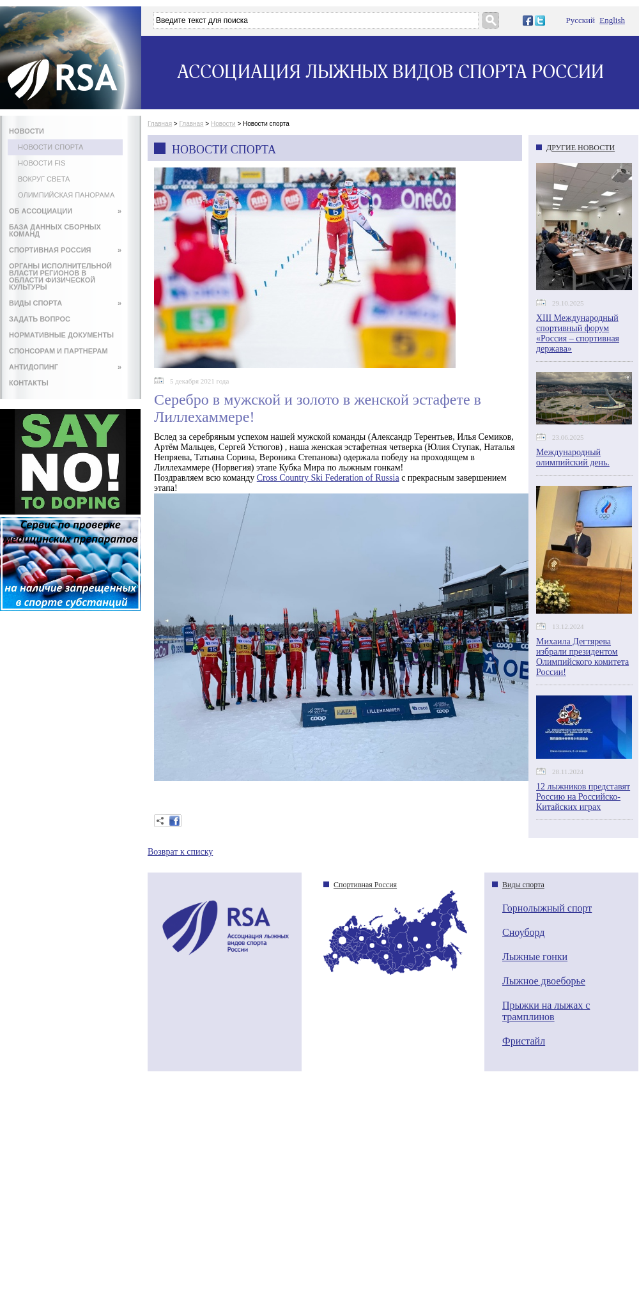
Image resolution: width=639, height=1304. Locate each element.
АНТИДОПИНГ (65, 367)
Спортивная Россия (365, 884)
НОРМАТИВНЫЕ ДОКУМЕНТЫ (61, 335)
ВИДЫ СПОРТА (65, 303)
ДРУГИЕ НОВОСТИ (580, 147)
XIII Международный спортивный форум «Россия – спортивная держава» (577, 333)
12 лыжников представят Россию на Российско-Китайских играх (583, 797)
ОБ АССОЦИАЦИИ (65, 211)
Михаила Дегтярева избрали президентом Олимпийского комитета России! (582, 657)
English (612, 20)
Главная (160, 123)
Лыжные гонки (534, 956)
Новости (223, 123)
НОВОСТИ (26, 131)
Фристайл (523, 1041)
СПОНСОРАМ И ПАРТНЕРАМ (58, 351)
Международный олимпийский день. (573, 457)
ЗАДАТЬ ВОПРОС (39, 319)
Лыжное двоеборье (543, 980)
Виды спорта (523, 884)
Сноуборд (523, 932)
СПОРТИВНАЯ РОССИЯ (65, 250)
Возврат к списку (180, 852)
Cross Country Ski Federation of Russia (328, 478)
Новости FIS (41, 163)
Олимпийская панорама (66, 195)
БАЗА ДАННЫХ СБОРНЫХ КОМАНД (55, 230)
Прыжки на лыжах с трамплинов (546, 1011)
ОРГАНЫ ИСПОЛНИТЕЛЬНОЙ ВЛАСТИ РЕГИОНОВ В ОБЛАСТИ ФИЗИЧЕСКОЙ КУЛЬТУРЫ (60, 276)
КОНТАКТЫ (29, 383)
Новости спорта (50, 147)
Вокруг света (44, 179)
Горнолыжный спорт (547, 908)
